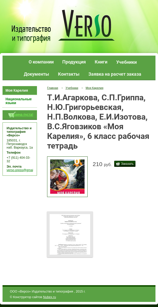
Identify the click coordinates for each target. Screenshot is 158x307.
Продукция (74, 61)
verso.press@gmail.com (24, 170)
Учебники (126, 62)
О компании (41, 61)
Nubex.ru (49, 297)
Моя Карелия (17, 90)
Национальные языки (19, 101)
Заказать (127, 164)
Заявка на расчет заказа (114, 74)
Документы (36, 74)
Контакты (69, 74)
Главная (52, 87)
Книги (101, 61)
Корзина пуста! (21, 115)
